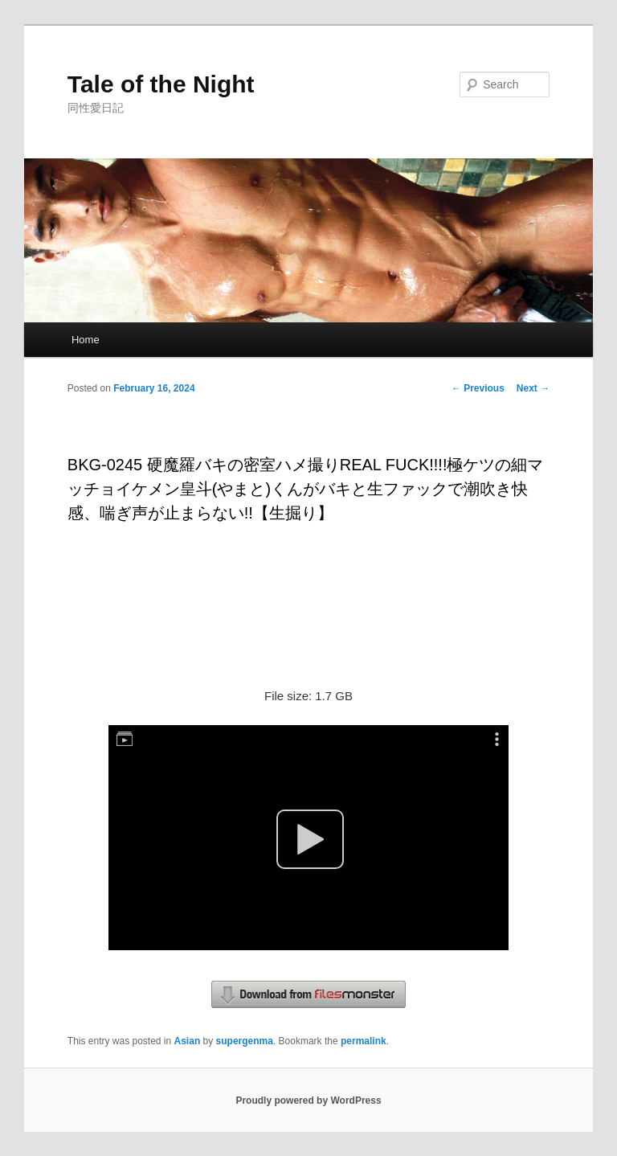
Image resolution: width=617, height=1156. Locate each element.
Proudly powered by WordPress (308, 1100)
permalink (363, 1041)
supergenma (244, 1041)
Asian (187, 1041)
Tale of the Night (161, 84)
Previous (478, 388)
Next (533, 388)
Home (86, 340)
